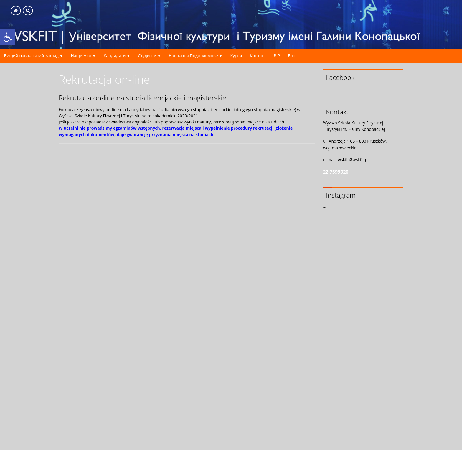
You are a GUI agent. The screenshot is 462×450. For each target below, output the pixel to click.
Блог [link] (292, 55)
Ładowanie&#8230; (187, 296)
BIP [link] (277, 55)
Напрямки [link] (81, 55)
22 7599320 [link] (336, 172)
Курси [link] (236, 55)
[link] (7, 37)
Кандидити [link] (115, 55)
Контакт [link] (258, 55)
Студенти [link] (147, 55)
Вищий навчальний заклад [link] (31, 55)
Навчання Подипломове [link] (193, 55)
